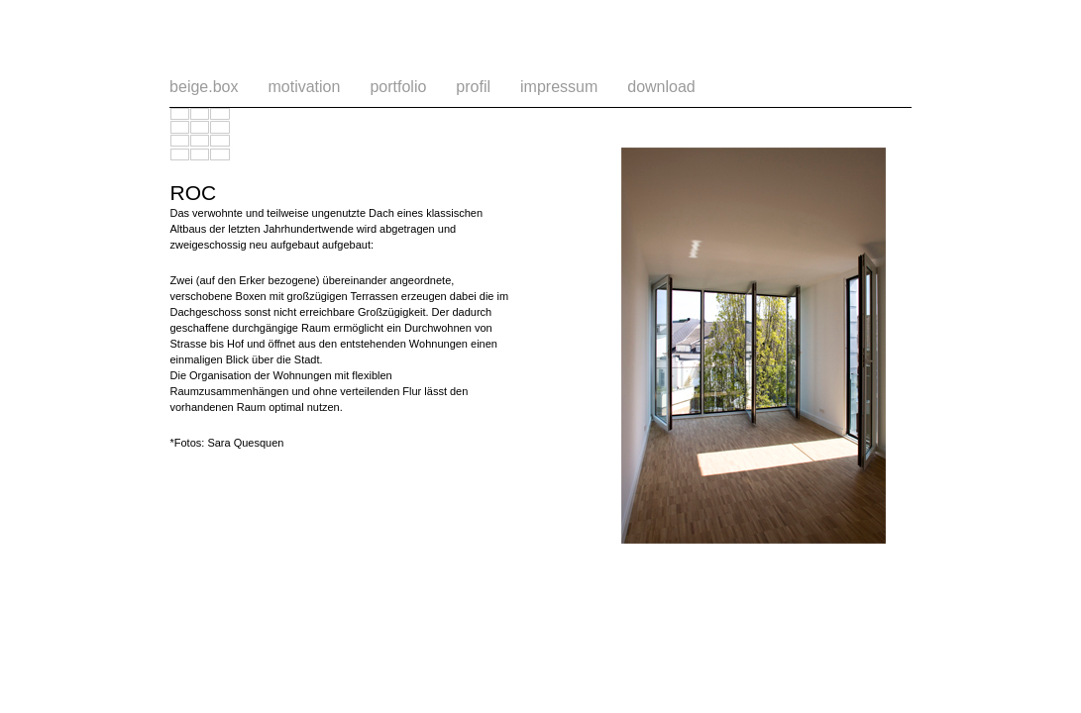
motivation (304, 86)
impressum (558, 86)
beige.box (203, 86)
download (661, 86)
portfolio (398, 86)
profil (473, 86)
